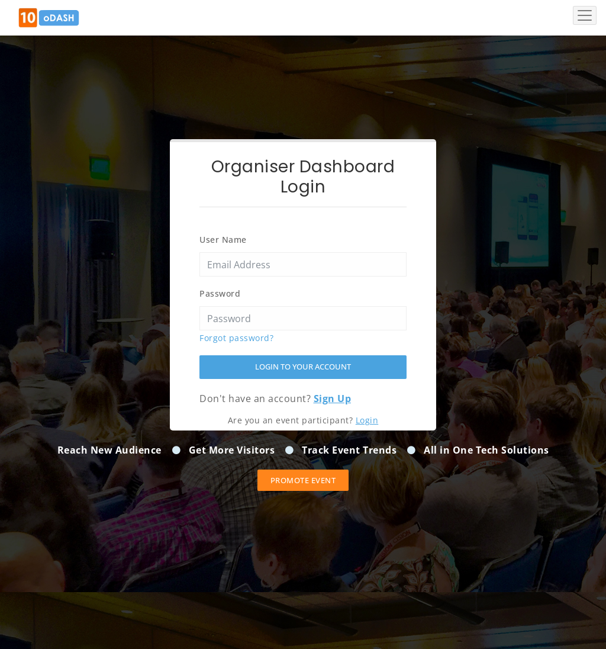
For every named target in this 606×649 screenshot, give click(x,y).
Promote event (303, 480)
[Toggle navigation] (585, 15)
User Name (223, 239)
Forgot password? (236, 337)
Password (219, 293)
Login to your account (303, 366)
